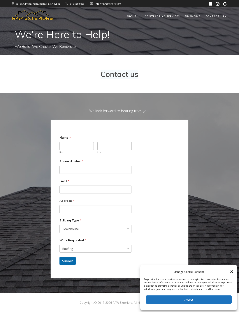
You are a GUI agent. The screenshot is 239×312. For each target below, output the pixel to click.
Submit (67, 261)
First (62, 152)
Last (99, 152)
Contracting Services (162, 16)
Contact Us (214, 16)
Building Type (70, 220)
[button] (231, 272)
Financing (193, 16)
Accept (188, 299)
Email (64, 181)
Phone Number (71, 161)
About (131, 16)
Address (66, 200)
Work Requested (72, 240)
